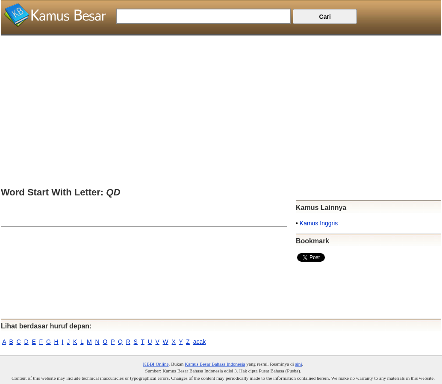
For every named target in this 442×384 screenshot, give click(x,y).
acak (199, 341)
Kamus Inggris (319, 223)
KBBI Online (156, 363)
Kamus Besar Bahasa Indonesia (215, 363)
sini (298, 363)
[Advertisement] (221, 95)
